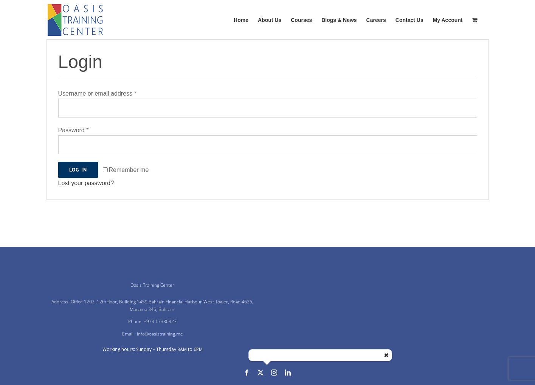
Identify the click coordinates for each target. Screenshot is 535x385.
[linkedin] (288, 373)
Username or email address (97, 93)
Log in (78, 169)
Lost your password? (86, 183)
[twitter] (260, 373)
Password (73, 130)
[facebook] (247, 373)
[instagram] (274, 373)
